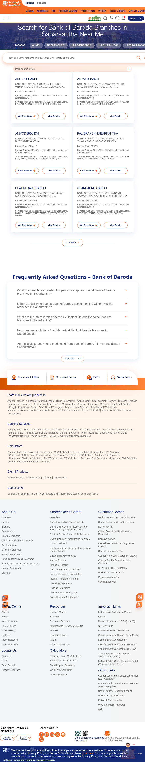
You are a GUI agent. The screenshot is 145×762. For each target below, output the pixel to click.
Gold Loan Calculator (61, 670)
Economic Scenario (60, 621)
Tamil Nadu (45, 407)
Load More (71, 242)
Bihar (59, 401)
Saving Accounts (91, 429)
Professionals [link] (88, 11)
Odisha (126, 404)
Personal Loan (14, 429)
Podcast (6, 635)
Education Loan (46, 429)
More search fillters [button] (73, 68)
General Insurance (69, 433)
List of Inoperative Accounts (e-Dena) (117, 644)
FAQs (41, 494)
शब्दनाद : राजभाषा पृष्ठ (60, 644)
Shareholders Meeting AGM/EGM (67, 522)
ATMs (35, 45)
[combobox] (140, 597)
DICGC (83, 740)
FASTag (52, 436)
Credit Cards (120, 433)
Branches (19, 45)
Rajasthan (23, 407)
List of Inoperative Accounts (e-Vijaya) (117, 649)
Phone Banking (38, 436)
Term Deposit (109, 429)
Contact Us (13, 494)
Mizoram (104, 404)
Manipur (81, 404)
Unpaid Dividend (58, 543)
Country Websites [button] (23, 738)
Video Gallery (9, 630)
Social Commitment (12, 554)
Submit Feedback (107, 581)
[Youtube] (63, 734)
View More (70, 359)
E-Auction (55, 616)
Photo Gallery (9, 626)
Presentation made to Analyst (65, 569)
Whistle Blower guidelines (111, 695)
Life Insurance (50, 433)
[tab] (72, 395)
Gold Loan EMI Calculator (94, 458)
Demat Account (125, 429)
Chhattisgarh (83, 401)
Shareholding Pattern (61, 583)
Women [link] (102, 11)
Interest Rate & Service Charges (66, 626)
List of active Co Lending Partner (115, 612)
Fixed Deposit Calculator (62, 665)
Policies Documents (60, 588)
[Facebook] (41, 734)
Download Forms (89, 494)
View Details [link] (54, 116)
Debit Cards (106, 433)
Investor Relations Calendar (64, 578)
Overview (6, 517)
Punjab (12, 407)
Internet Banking (15, 477)
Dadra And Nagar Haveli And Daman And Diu (61, 410)
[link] (94, 18)
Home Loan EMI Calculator (54, 452)
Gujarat (102, 401)
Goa (94, 401)
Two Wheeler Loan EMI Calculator (61, 458)
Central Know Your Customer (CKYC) (117, 555)
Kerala (37, 404)
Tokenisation (59, 477)
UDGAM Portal (106, 626)
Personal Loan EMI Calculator (22, 452)
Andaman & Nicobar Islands (21, 410)
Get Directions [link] (27, 116)
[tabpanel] (72, 407)
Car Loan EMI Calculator (21, 455)
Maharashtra (68, 404)
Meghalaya (92, 404)
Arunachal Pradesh (36, 401)
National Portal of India (110, 700)
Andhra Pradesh (15, 401)
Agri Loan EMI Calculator (107, 455)
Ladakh (128, 410)
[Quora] (41, 739)
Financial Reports (59, 565)
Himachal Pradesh (127, 401)
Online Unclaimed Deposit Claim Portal (118, 635)
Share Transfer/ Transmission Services (70, 539)
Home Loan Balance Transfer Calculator (29, 461)
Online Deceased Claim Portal (113, 630)
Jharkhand (14, 404)
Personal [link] (30, 3)
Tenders (54, 630)
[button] (105, 18)
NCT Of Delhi (93, 410)
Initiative (6, 526)
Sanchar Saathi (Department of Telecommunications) (114, 655)
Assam (50, 401)
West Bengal (110, 407)
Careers (6, 573)
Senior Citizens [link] (117, 11)
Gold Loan (61, 429)
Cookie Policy (6, 750)
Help (100, 709)
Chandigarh (69, 401)
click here (87, 753)
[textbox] (69, 58)
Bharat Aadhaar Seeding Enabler (115, 691)
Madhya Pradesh (51, 404)
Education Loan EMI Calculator (52, 455)
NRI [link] (54, 11)
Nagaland (116, 404)
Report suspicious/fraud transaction (116, 522)
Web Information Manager (111, 704)
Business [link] (41, 3)
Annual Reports (58, 560)
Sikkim (34, 407)
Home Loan (30, 429)
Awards (5, 612)
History (5, 522)
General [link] (30, 11)
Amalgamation (9, 545)
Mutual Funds (16, 433)
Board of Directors (11, 536)
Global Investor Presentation (64, 597)
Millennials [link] (42, 11)
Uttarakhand (96, 407)
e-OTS (101, 616)
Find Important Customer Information (117, 517)
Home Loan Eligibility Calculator (25, 458)
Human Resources (11, 568)
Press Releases (10, 639)
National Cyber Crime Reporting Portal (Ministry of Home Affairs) (118, 662)
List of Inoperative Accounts (112, 639)
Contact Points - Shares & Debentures (69, 534)
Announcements (10, 644)
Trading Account (33, 433)
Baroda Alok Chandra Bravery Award (20, 563)
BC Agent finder (82, 45)
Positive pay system (108, 577)
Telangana (57, 407)
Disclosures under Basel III (64, 592)
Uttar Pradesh (81, 407)
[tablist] (72, 443)
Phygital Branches (11, 670)
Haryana (112, 401)
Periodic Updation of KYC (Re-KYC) (116, 621)
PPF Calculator (112, 452)
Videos (61, 494)
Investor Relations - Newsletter (65, 574)
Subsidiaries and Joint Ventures (18, 559)
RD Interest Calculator (81, 455)
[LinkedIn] (52, 734)
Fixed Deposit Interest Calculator (86, 452)
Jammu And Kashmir (112, 410)
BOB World (73, 494)
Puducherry (15, 413)
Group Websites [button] (7, 738)
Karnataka (27, 404)
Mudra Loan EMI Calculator (123, 458)
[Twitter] (57, 734)
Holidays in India (106, 539)
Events (5, 616)
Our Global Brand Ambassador (17, 540)
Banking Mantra (29, 494)
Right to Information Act (110, 551)
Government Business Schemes (74, 436)
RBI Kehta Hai (105, 526)
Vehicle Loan (74, 429)
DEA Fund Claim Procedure (112, 568)
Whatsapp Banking (19, 436)
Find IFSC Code (108, 45)
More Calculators (58, 674)
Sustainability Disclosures (63, 555)
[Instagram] (46, 734)
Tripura (68, 407)
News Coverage (10, 621)
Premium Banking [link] (68, 11)
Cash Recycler (56, 45)
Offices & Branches (11, 549)
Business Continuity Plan (111, 572)
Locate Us (51, 494)
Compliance (8, 531)
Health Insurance (89, 433)
